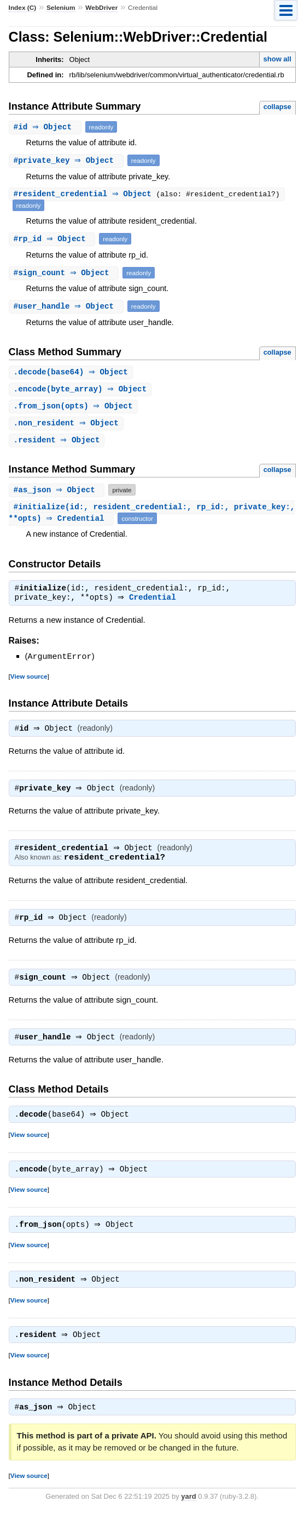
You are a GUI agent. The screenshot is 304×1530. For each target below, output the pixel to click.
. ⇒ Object (67, 425)
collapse (277, 107)
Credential (155, 602)
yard (188, 1513)
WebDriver (101, 8)
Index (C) (23, 8)
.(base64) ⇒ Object (72, 372)
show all (277, 59)
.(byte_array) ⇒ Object (82, 390)
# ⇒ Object (46, 127)
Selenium (60, 8)
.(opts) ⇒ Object (75, 407)
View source (29, 680)
